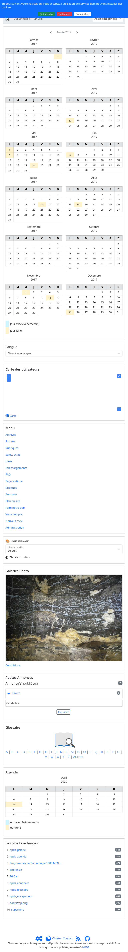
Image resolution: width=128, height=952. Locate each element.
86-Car (14, 876)
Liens (9, 461)
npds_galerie (18, 850)
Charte (56, 938)
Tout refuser (64, 13)
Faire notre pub (15, 507)
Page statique (14, 481)
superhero (17, 909)
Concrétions (13, 665)
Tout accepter (46, 13)
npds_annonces (19, 883)
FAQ (8, 474)
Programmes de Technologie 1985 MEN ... (36, 863)
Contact (67, 938)
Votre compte (14, 514)
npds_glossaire (19, 889)
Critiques (11, 488)
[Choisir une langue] (64, 353)
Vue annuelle (22, 19)
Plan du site (13, 501)
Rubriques (12, 448)
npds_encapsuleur (21, 896)
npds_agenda (18, 856)
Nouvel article (14, 521)
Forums (10, 441)
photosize (16, 870)
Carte (11, 416)
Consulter (63, 712)
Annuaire (11, 494)
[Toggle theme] (64, 557)
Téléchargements (16, 468)
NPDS (85, 947)
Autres (78, 757)
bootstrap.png (19, 903)
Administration (15, 527)
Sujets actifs (13, 454)
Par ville (37, 19)
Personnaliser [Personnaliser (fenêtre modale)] (83, 13)
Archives (11, 435)
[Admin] (40, 938)
